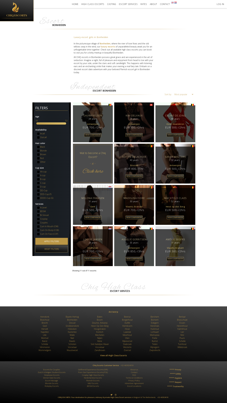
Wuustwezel (72, 350)
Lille (44, 335)
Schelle (182, 341)
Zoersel (127, 350)
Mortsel (44, 338)
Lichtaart (155, 332)
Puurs (182, 338)
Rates (144, 4)
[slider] (36, 123)
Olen (127, 338)
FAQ (134, 375)
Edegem (155, 322)
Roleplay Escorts (52, 386)
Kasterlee (72, 332)
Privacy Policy (134, 380)
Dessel (72, 322)
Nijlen (99, 338)
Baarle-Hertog (72, 316)
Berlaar (182, 316)
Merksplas (155, 335)
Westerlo (127, 347)
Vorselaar (72, 347)
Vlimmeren (45, 347)
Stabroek (127, 344)
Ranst (44, 341)
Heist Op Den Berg (99, 325)
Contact (165, 4)
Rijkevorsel (127, 341)
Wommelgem (45, 350)
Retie (99, 341)
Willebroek (182, 347)
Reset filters (51, 249)
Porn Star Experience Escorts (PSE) (93, 372)
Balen (99, 316)
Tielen (155, 344)
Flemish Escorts (92, 380)
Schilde (44, 344)
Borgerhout (127, 319)
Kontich (99, 332)
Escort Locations (134, 386)
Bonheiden (72, 319)
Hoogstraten (100, 329)
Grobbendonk (72, 325)
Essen (182, 322)
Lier (182, 332)
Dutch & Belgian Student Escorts (51, 372)
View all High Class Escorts (113, 355)
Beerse (127, 316)
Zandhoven (100, 350)
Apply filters (51, 241)
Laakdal (127, 332)
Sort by (168, 94)
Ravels (72, 341)
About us (134, 369)
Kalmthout (182, 329)
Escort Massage (51, 380)
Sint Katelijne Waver (100, 344)
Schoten (72, 344)
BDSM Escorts (93, 386)
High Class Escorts (92, 4)
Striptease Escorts (51, 375)
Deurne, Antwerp (100, 322)
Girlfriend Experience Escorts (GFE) (93, 369)
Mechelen (99, 335)
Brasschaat (182, 319)
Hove (127, 329)
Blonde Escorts (51, 383)
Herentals (154, 325)
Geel (45, 325)
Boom (100, 319)
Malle (72, 335)
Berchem (155, 316)
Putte (154, 338)
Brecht (45, 322)
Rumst (155, 341)
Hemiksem (127, 325)
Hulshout (155, 329)
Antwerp (113, 311)
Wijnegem (154, 347)
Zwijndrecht (154, 350)
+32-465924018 (127, 365)
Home (75, 4)
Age (37, 116)
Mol (182, 335)
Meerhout (127, 335)
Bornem (155, 319)
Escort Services (128, 4)
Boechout (44, 319)
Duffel (127, 322)
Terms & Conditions (134, 378)
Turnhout (182, 344)
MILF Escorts (93, 383)
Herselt (44, 329)
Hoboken (72, 329)
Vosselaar (99, 347)
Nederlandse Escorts (93, 378)
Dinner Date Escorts (51, 378)
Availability (41, 129)
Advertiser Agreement (134, 383)
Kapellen (45, 332)
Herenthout (182, 325)
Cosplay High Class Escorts (93, 375)
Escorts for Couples (51, 369)
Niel (72, 338)
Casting (111, 4)
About (153, 4)
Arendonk (44, 316)
